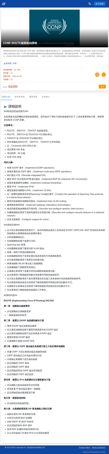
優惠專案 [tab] (34, 97)
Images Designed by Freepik (94, 452)
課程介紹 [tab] (7, 97)
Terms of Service (98, 447)
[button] (89, 4)
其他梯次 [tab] (47, 97)
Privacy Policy (84, 447)
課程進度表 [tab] (21, 97)
